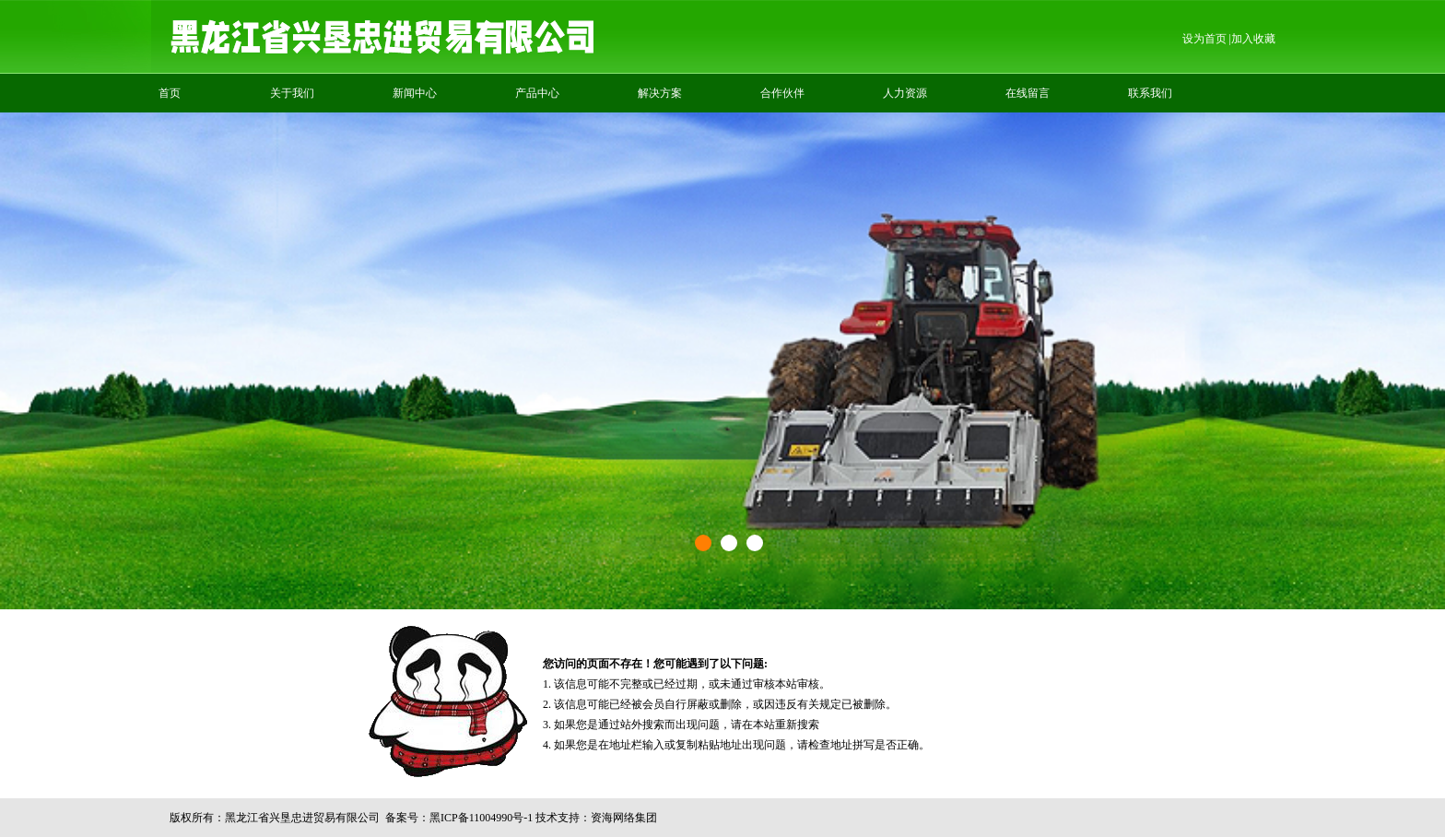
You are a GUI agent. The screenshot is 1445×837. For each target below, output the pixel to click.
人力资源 (905, 93)
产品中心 (537, 93)
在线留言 (1027, 93)
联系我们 (1150, 93)
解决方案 (660, 93)
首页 (170, 93)
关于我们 (292, 93)
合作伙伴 (782, 93)
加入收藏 (1253, 38)
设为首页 (1204, 38)
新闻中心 (415, 93)
